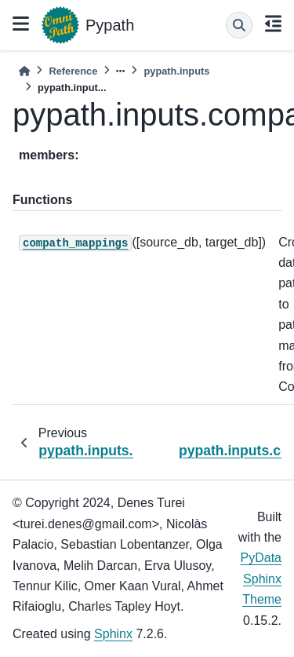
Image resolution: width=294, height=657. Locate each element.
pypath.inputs (176, 71)
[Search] (239, 25)
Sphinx (113, 634)
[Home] (24, 71)
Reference (73, 71)
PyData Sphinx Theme (261, 578)
